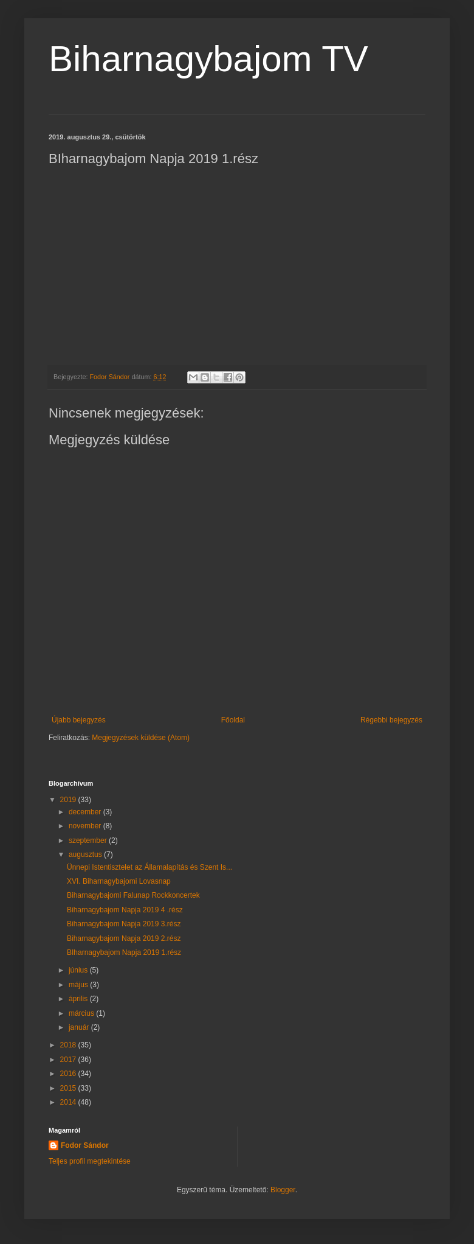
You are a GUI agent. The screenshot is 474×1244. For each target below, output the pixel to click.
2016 (69, 1073)
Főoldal (233, 720)
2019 (69, 799)
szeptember (89, 840)
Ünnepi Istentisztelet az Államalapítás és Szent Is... (149, 867)
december (86, 812)
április (79, 998)
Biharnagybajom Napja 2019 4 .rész (125, 910)
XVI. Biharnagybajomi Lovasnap (119, 881)
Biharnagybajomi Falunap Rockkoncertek (133, 895)
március (82, 1013)
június (79, 970)
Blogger (282, 1190)
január (80, 1027)
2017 (69, 1059)
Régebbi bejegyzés (391, 720)
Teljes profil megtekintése (90, 1161)
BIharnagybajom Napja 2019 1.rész (124, 952)
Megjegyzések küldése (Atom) (141, 737)
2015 (69, 1088)
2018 (69, 1045)
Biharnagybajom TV (208, 58)
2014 (69, 1102)
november (86, 826)
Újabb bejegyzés (79, 720)
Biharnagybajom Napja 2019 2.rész (123, 938)
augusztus (86, 854)
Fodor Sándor (85, 1145)
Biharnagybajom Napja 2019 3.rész (123, 924)
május (79, 984)
